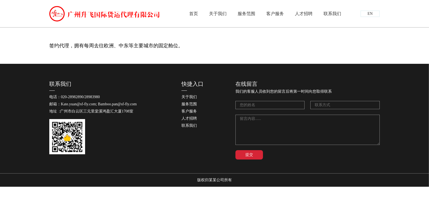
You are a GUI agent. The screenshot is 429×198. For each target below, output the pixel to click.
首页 (193, 13)
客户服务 (275, 13)
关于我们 (218, 13)
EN (370, 14)
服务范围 (246, 13)
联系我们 (332, 13)
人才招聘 (304, 13)
